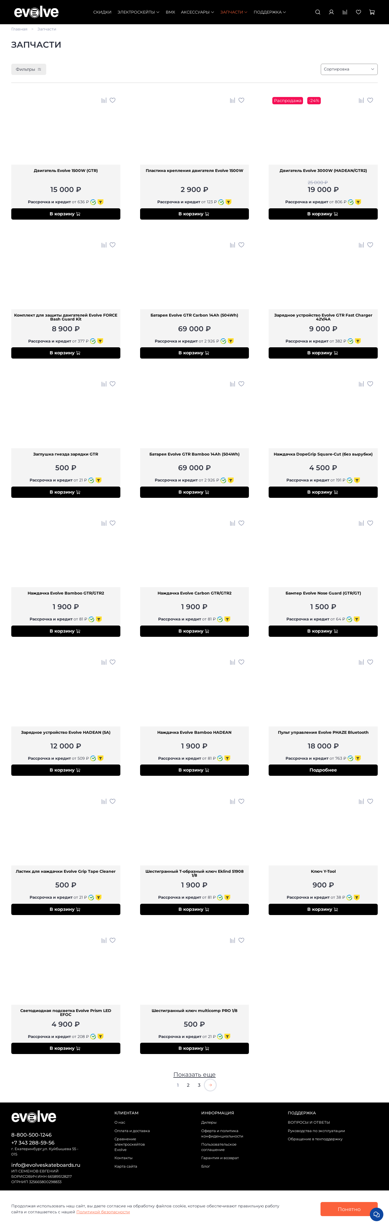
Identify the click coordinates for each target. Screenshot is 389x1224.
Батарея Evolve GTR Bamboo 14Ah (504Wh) (194, 454)
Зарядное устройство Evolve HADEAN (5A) (65, 732)
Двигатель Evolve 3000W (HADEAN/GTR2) (323, 171)
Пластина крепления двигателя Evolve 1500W (194, 171)
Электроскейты (139, 12)
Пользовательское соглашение (219, 1147)
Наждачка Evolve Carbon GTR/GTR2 (194, 593)
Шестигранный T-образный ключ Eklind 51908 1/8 (194, 873)
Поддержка (270, 12)
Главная (19, 29)
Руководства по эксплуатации (316, 1131)
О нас (119, 1122)
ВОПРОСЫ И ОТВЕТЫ (309, 1122)
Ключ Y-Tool (323, 871)
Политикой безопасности (103, 1211)
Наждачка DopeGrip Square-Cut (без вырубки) (323, 454)
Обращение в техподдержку (315, 1139)
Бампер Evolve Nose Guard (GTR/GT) (323, 593)
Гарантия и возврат (220, 1158)
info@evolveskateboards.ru (45, 1165)
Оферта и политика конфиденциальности (222, 1133)
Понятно (349, 1209)
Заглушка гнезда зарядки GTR (65, 454)
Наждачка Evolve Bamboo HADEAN (194, 732)
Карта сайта (125, 1166)
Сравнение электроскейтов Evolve (129, 1144)
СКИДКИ (102, 12)
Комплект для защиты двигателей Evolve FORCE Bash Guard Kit (65, 317)
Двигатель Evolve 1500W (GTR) (66, 171)
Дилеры (208, 1122)
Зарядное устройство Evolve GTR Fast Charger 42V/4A (323, 317)
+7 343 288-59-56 (32, 1142)
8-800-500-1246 (31, 1135)
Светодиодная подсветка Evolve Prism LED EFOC (65, 1013)
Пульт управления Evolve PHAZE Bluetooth (323, 732)
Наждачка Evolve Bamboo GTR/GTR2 (66, 593)
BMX (170, 12)
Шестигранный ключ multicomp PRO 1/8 (194, 1011)
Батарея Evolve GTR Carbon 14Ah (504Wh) (194, 315)
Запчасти (234, 12)
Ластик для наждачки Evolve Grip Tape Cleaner (66, 871)
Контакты (123, 1158)
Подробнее (323, 770)
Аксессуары (198, 12)
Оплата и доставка (132, 1131)
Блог (205, 1166)
